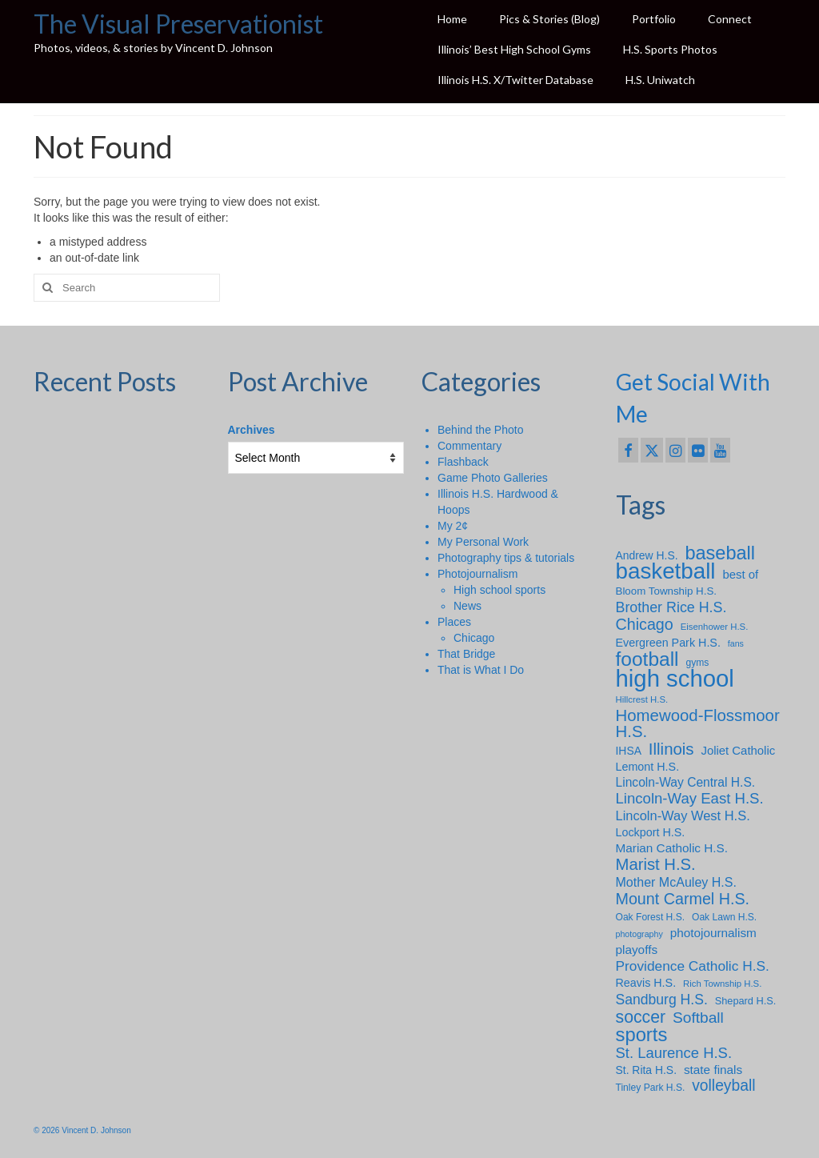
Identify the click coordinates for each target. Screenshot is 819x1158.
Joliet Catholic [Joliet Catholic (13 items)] (738, 750)
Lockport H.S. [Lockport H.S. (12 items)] (650, 832)
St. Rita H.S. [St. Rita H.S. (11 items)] (646, 1070)
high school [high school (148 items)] (675, 679)
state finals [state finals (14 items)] (713, 1069)
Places (454, 621)
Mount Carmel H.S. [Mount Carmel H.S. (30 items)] (683, 899)
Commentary (469, 445)
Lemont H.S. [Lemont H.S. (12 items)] (648, 766)
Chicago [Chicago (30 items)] (644, 624)
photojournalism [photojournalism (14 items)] (713, 933)
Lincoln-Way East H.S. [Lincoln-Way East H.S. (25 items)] (690, 799)
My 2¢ (452, 525)
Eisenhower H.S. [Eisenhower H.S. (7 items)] (715, 626)
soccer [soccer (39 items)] (641, 1017)
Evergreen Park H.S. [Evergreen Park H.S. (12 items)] (668, 642)
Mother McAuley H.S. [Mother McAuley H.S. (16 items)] (676, 882)
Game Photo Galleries (492, 477)
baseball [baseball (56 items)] (720, 553)
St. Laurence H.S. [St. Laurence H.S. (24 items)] (674, 1053)
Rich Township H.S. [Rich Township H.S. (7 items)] (722, 983)
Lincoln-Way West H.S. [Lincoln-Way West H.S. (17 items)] (683, 815)
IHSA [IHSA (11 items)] (628, 750)
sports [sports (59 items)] (642, 1035)
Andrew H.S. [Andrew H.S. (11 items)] (647, 555)
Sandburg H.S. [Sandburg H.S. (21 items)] (662, 1000)
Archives (251, 429)
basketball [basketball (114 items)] (666, 571)
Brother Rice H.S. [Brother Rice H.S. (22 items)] (671, 607)
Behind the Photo (480, 429)
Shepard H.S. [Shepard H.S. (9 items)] (746, 1001)
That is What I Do (480, 669)
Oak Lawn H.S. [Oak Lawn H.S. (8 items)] (724, 917)
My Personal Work (483, 541)
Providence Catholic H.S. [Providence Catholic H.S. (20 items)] (692, 966)
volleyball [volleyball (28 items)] (723, 1086)
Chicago (473, 637)
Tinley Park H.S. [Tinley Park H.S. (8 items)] (650, 1087)
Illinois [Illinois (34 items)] (671, 749)
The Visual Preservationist (178, 23)
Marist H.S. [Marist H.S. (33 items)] (656, 864)
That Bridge (466, 653)
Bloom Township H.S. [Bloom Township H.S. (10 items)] (666, 591)
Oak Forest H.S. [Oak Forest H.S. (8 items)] (650, 917)
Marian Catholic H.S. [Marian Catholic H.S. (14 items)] (672, 848)
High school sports (499, 589)
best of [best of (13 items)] (740, 574)
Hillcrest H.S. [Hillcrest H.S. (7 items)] (642, 699)
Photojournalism (477, 573)
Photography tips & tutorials (505, 557)
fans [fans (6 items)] (736, 643)
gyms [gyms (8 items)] (697, 662)
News (467, 605)
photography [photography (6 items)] (639, 934)
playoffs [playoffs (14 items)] (637, 949)
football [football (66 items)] (647, 659)
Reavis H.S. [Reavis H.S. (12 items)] (646, 982)
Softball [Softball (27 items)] (698, 1018)
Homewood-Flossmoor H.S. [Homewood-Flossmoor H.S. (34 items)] (698, 723)
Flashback (463, 461)
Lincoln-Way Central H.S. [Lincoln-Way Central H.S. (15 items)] (686, 782)
